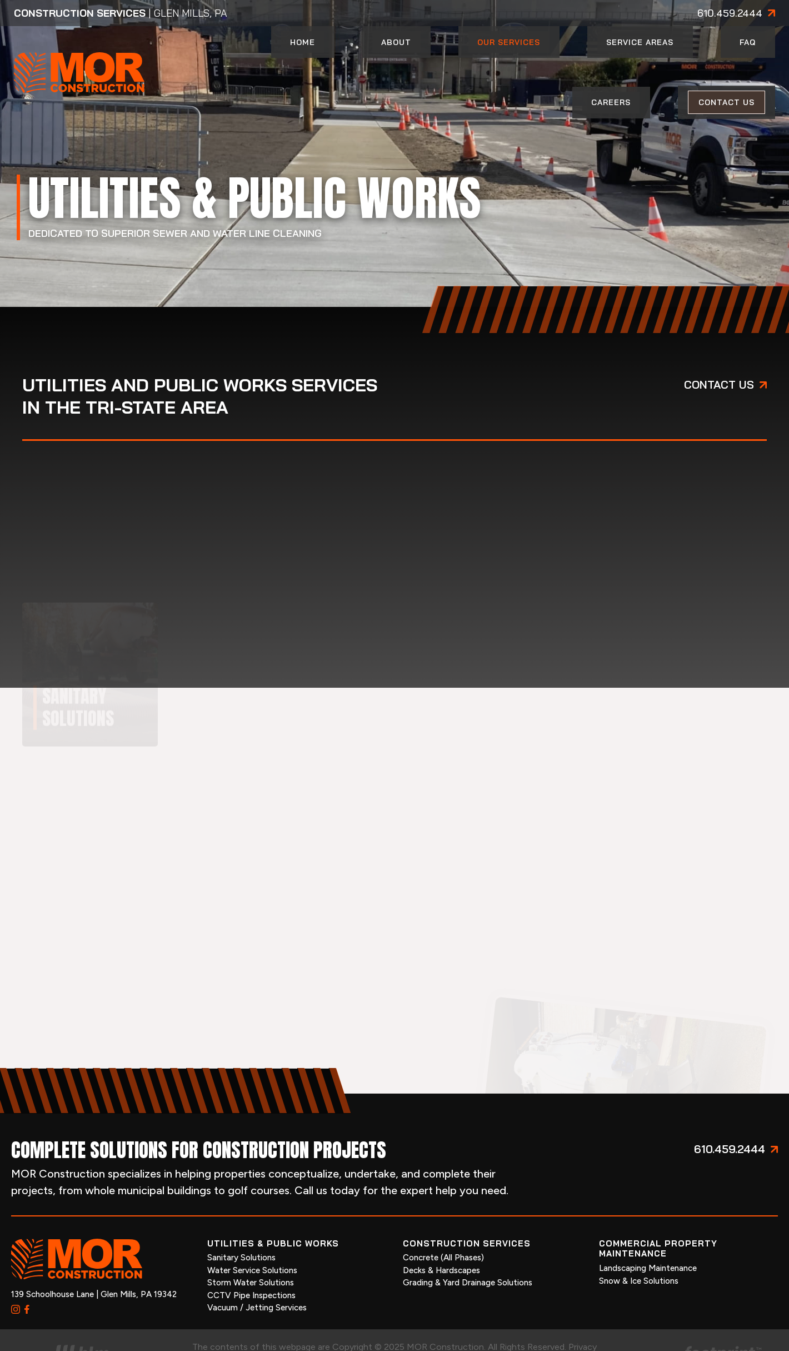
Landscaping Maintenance (648, 1238)
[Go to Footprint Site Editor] (707, 1325)
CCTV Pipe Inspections (251, 1265)
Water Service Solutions (252, 1240)
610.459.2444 (729, 13)
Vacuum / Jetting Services (257, 1278)
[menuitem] (301, 57)
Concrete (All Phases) (443, 1228)
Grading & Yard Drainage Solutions (467, 1253)
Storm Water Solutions (250, 1253)
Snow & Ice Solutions (638, 1250)
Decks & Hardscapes (441, 1240)
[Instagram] (15, 1279)
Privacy (582, 1317)
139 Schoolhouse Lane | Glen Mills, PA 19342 (94, 1264)
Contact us (719, 354)
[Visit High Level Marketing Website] (82, 1325)
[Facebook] (27, 1279)
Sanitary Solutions (241, 1228)
